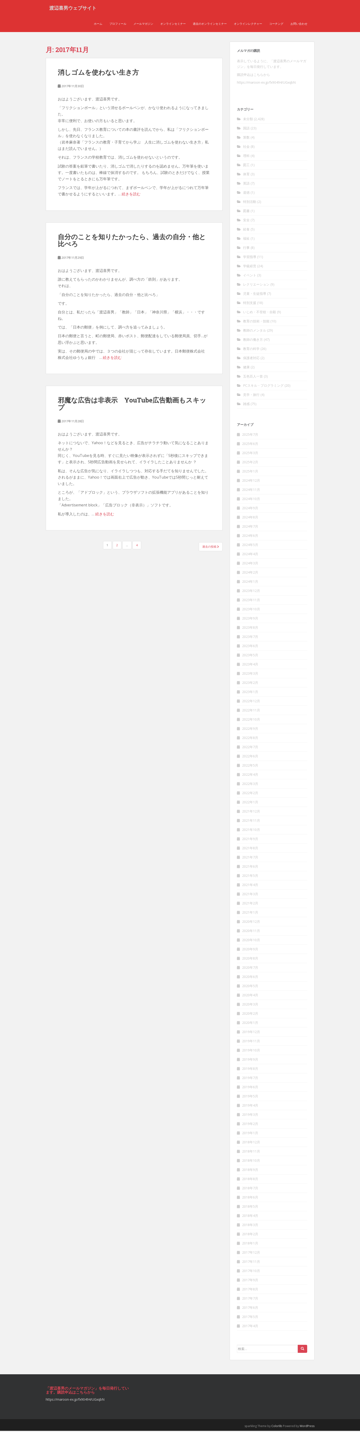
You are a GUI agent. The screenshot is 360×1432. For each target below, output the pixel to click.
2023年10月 (251, 610)
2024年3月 (250, 564)
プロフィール (117, 25)
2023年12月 (251, 591)
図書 (246, 212)
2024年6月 (250, 536)
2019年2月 (250, 1124)
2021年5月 (250, 876)
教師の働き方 (253, 340)
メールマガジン (143, 25)
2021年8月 (250, 849)
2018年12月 (251, 1143)
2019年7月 (250, 1078)
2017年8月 (250, 1290)
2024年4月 (250, 555)
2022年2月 (250, 794)
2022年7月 (250, 748)
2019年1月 (250, 1134)
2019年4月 (250, 1106)
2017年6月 (250, 1308)
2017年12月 (251, 1253)
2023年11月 (251, 601)
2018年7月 (250, 1189)
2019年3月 (250, 1115)
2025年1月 (250, 472)
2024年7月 (250, 527)
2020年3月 (250, 1005)
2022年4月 (250, 775)
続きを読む (131, 195)
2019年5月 (250, 1097)
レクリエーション (256, 285)
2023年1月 (250, 692)
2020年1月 (250, 1023)
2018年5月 (250, 1207)
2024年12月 (251, 481)
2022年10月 (251, 720)
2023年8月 (250, 628)
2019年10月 (251, 1051)
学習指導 (249, 258)
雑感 (246, 405)
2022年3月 (250, 784)
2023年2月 (250, 683)
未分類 (248, 120)
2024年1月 (250, 582)
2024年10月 (251, 499)
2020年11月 (251, 931)
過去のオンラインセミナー (210, 25)
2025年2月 (250, 463)
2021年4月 (250, 885)
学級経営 (249, 267)
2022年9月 (250, 729)
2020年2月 (250, 1014)
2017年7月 (250, 1299)
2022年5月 (250, 766)
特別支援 (249, 304)
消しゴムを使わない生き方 (98, 73)
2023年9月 (250, 619)
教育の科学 (251, 350)
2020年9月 (250, 950)
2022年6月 (250, 757)
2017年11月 (251, 1262)
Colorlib (276, 1427)
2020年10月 (251, 941)
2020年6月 (250, 977)
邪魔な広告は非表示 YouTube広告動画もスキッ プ (132, 405)
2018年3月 (250, 1225)
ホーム (98, 25)
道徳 (246, 193)
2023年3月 (250, 674)
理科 (246, 157)
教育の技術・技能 (256, 322)
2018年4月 (250, 1216)
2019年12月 (251, 1032)
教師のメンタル (254, 331)
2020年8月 (250, 959)
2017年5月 (250, 1317)
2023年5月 (250, 656)
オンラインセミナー (173, 25)
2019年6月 (250, 1088)
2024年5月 (250, 545)
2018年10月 (251, 1161)
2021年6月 (250, 867)
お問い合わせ (298, 25)
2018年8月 (250, 1180)
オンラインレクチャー (248, 25)
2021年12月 (251, 812)
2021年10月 (251, 830)
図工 (246, 166)
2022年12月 (251, 702)
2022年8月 (250, 738)
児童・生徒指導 (254, 294)
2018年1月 (250, 1244)
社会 (246, 147)
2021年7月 (250, 858)
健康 (246, 368)
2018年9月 (250, 1170)
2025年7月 (250, 435)
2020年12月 (251, 922)
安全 (246, 221)
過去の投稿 (210, 548)
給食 (246, 230)
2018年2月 (250, 1235)
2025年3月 (250, 453)
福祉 (246, 239)
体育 (246, 175)
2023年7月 (250, 637)
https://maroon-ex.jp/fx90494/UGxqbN (266, 83)
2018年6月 (250, 1198)
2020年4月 (250, 996)
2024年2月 (250, 573)
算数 (246, 138)
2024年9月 (250, 509)
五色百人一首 (253, 377)
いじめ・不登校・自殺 (259, 313)
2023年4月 (250, 665)
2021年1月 (250, 913)
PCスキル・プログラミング (263, 386)
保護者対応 (251, 359)
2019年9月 (250, 1060)
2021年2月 (250, 904)
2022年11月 (251, 711)
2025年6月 (250, 444)
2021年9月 (250, 839)
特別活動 (249, 203)
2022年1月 (250, 803)
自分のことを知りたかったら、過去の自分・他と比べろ (132, 241)
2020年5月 (250, 987)
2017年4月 (250, 1327)
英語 (246, 184)
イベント (249, 276)
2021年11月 (251, 821)
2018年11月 (251, 1152)
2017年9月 (250, 1281)
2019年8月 (250, 1069)
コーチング (276, 25)
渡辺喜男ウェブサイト (72, 8)
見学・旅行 (251, 396)
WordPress (307, 1427)
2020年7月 (250, 968)
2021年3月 (250, 895)
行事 (246, 248)
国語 (246, 129)
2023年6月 (250, 646)
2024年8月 (250, 518)
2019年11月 (251, 1042)
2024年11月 (251, 490)
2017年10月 (251, 1271)
